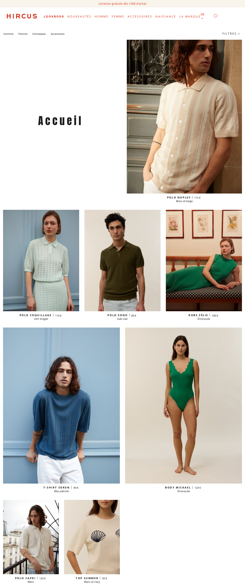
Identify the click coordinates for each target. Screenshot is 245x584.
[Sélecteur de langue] (202, 16)
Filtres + (231, 33)
